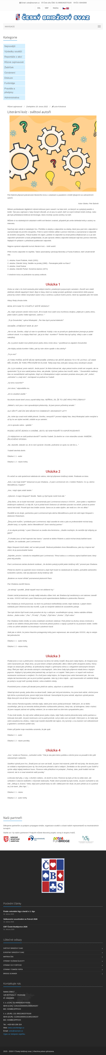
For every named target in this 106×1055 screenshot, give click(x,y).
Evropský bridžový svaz (13, 952)
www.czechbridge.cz (16, 1028)
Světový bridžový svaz (13, 948)
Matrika (55, 8)
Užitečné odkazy (12, 939)
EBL (39, 8)
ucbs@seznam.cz (33, 3)
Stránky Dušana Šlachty (14, 961)
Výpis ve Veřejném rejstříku (14, 1034)
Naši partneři (12, 818)
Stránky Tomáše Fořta (13, 969)
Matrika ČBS (8, 956)
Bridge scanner (10, 973)
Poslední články (12, 903)
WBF (47, 8)
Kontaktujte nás (12, 983)
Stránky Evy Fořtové (12, 965)
